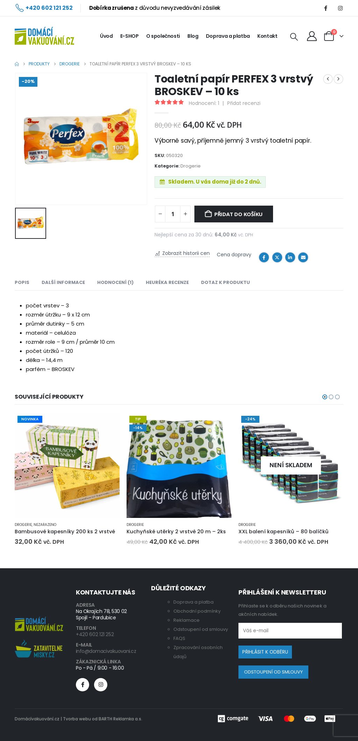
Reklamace (186, 620)
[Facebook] (325, 8)
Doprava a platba (228, 36)
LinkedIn (290, 257)
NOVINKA (29, 419)
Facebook (264, 257)
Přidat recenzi (243, 103)
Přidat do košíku (238, 214)
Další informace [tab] (63, 282)
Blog (193, 36)
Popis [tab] (22, 282)
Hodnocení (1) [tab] (115, 282)
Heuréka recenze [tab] (167, 282)
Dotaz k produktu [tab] (225, 282)
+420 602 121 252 (95, 634)
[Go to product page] (67, 465)
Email (303, 257)
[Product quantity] (172, 214)
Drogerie (190, 166)
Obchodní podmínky (197, 611)
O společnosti (163, 36)
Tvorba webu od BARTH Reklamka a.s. (102, 719)
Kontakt (267, 36)
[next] (338, 79)
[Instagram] (340, 8)
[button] (294, 37)
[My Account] (312, 36)
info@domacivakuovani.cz (106, 651)
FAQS (179, 638)
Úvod (106, 36)
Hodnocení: (204, 103)
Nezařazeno (45, 524)
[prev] (328, 79)
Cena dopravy (234, 255)
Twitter (277, 257)
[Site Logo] (44, 36)
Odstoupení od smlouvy (200, 629)
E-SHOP (129, 36)
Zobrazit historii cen (186, 253)
